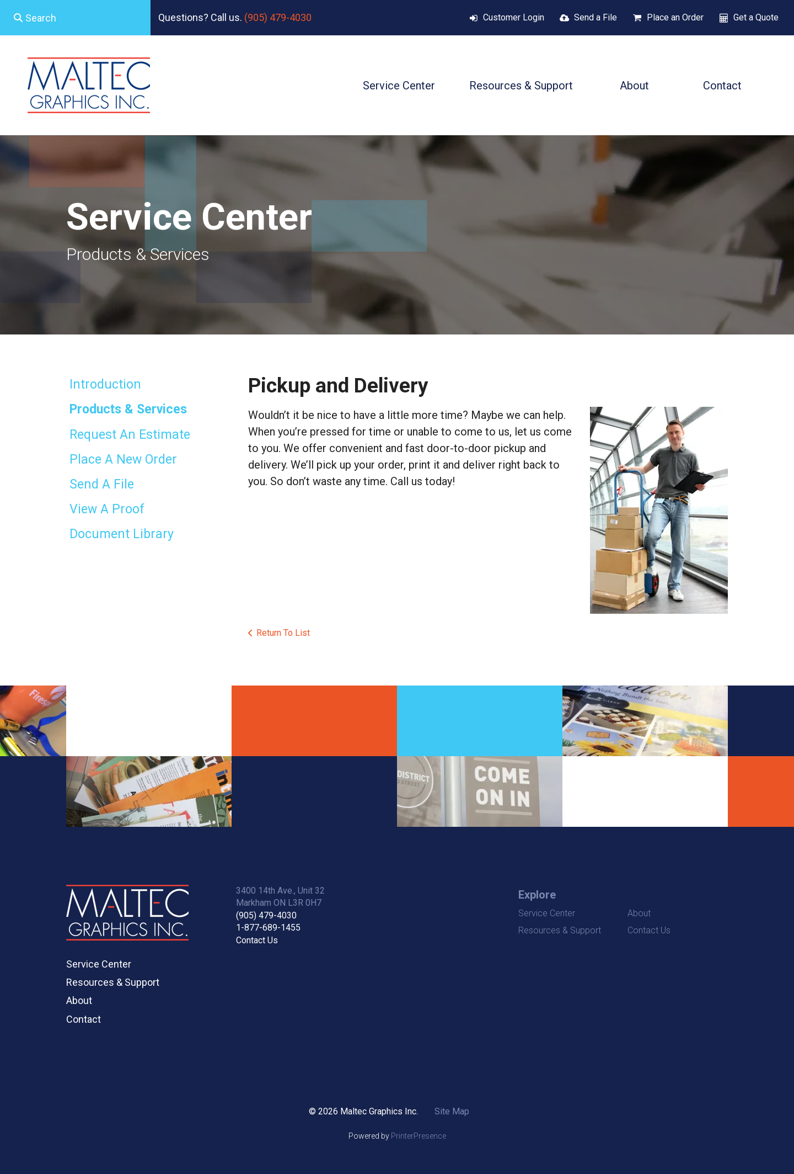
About (634, 85)
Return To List (283, 633)
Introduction (105, 384)
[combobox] (75, 18)
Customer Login (513, 17)
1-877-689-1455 (268, 927)
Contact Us (257, 940)
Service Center (399, 85)
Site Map (451, 1111)
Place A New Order (123, 459)
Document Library (121, 534)
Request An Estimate (129, 434)
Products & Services (128, 409)
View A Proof (106, 509)
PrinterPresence (418, 1135)
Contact (722, 85)
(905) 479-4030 (278, 17)
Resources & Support (521, 85)
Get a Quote (756, 17)
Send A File (101, 484)
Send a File (595, 17)
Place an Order (675, 17)
